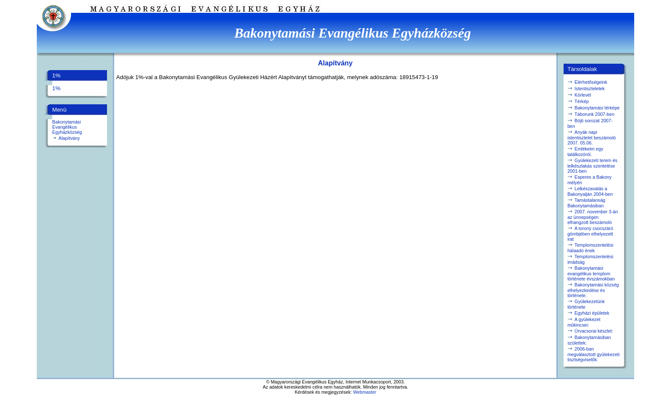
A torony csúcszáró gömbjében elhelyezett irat (590, 234)
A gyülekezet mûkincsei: (583, 322)
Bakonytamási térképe (597, 107)
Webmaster (364, 392)
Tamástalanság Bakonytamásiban (586, 203)
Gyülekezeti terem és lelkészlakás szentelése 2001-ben (592, 166)
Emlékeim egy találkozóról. (585, 151)
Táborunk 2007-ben (595, 114)
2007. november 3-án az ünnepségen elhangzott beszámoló (592, 217)
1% (56, 88)
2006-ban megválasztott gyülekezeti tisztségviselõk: (593, 354)
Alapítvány (69, 138)
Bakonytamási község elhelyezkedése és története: (593, 290)
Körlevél (583, 94)
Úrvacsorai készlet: (594, 330)
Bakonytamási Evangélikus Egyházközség (67, 127)
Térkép (582, 101)
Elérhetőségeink (591, 82)
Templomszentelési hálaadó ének (590, 247)
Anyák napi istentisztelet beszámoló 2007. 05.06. (591, 137)
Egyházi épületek (592, 312)
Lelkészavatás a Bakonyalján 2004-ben (590, 191)
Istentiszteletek (590, 88)
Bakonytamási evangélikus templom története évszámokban (591, 273)
